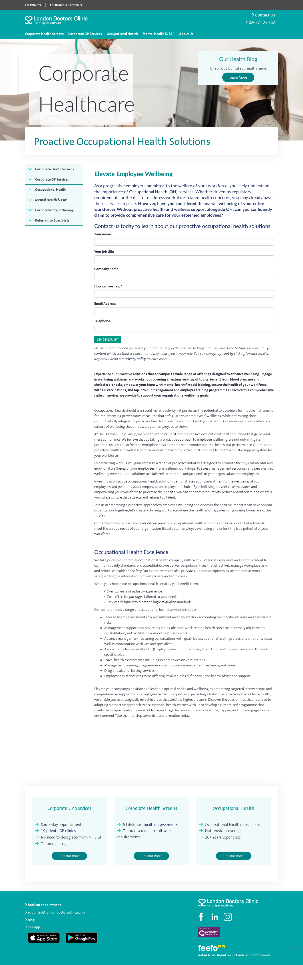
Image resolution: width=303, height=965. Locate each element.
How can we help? (108, 286)
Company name (106, 269)
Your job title (104, 251)
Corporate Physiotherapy (54, 210)
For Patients (33, 5)
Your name (102, 234)
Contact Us (263, 15)
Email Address (105, 303)
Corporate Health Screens (44, 33)
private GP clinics (61, 830)
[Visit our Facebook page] (201, 917)
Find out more (69, 855)
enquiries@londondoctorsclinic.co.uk (55, 912)
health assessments (161, 824)
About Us (186, 33)
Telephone (102, 321)
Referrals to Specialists (52, 220)
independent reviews (254, 955)
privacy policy (135, 358)
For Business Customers (66, 5)
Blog (31, 920)
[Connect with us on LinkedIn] (215, 917)
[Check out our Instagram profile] (228, 917)
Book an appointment (43, 904)
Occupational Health (122, 33)
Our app (34, 927)
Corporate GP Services (85, 33)
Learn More (238, 77)
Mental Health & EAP (158, 33)
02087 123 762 (260, 22)
